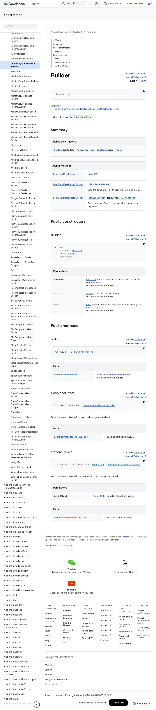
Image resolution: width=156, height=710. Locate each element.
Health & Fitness (67, 624)
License (58, 695)
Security (49, 625)
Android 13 (105, 630)
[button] (20, 486)
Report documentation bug (144, 620)
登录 (150, 3)
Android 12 (105, 635)
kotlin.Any (56, 106)
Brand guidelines (73, 695)
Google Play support (143, 629)
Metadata (96, 282)
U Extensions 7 (139, 77)
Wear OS (86, 618)
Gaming (67, 610)
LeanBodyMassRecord (82, 117)
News (47, 635)
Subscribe (118, 702)
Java (143, 80)
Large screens (88, 613)
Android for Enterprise (50, 619)
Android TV (87, 638)
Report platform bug (143, 611)
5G (64, 642)
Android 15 (105, 620)
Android (49, 613)
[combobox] (76, 3)
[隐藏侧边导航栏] (37, 704)
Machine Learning (67, 616)
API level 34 (139, 73)
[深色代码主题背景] (144, 91)
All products (51, 684)
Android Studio (135, 3)
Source (48, 630)
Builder (58, 149)
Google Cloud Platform (56, 679)
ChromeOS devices (87, 624)
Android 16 (105, 615)
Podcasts (49, 645)
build (92, 174)
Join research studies (143, 636)
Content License (129, 536)
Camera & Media (68, 631)
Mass (103, 304)
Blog (47, 640)
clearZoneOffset (98, 184)
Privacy (66, 637)
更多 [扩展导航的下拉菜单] (34, 3)
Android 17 (105, 610)
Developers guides (124, 625)
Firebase (49, 674)
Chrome (48, 669)
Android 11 (105, 640)
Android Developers (60, 32)
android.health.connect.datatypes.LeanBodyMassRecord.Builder (87, 109)
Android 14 (105, 625)
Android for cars (87, 632)
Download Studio (124, 637)
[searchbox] (20, 26)
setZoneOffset (97, 197)
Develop (76, 32)
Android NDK (125, 643)
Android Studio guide (126, 618)
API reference (13, 15)
